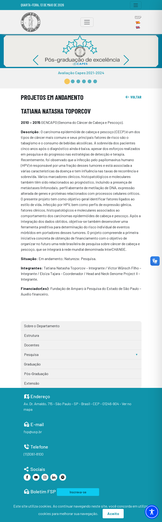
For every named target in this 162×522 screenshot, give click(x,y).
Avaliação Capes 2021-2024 (81, 72)
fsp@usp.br (33, 431)
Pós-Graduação (36, 373)
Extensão (31, 383)
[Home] (30, 22)
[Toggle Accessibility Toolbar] (151, 512)
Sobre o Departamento (42, 326)
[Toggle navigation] (135, 5)
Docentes (31, 345)
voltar (133, 97)
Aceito (113, 513)
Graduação (32, 364)
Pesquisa (31, 354)
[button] (67, 81)
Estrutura (31, 335)
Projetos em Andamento (52, 97)
